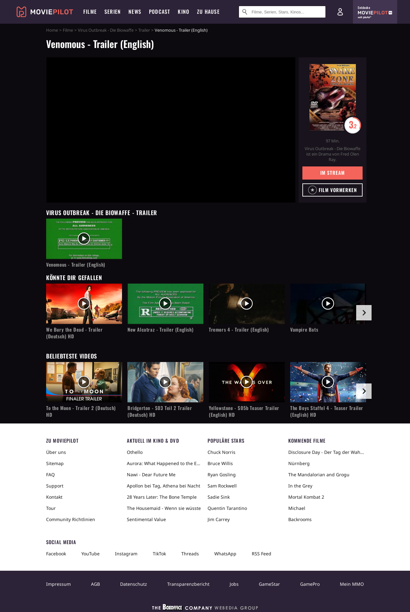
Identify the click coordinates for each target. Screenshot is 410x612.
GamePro (310, 584)
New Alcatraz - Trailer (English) (160, 329)
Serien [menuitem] (112, 11)
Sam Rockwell (222, 486)
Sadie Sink (219, 497)
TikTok (159, 554)
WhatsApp (225, 554)
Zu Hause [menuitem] (208, 11)
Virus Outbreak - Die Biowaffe (106, 30)
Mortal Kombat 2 (306, 497)
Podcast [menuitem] (159, 11)
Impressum (58, 584)
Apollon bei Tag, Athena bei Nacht (163, 486)
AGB (95, 584)
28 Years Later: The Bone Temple (162, 497)
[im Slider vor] (364, 312)
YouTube (90, 554)
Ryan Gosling (222, 474)
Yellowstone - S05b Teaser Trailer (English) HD (244, 411)
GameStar (269, 584)
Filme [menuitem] (90, 11)
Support (54, 486)
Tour (51, 508)
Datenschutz (133, 584)
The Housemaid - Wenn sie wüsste (164, 508)
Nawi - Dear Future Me (151, 474)
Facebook (56, 554)
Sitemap (55, 463)
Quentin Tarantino (227, 508)
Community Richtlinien (70, 519)
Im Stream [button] (332, 172)
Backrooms (300, 519)
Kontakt (54, 497)
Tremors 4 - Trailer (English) (239, 329)
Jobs (234, 584)
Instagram (126, 554)
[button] (332, 190)
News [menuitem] (134, 11)
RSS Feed (261, 554)
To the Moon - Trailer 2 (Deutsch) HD (81, 411)
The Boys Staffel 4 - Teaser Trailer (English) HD (326, 411)
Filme (68, 30)
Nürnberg (299, 463)
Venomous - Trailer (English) (75, 264)
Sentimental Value (146, 519)
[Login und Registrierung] (340, 12)
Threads (190, 554)
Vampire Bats (304, 329)
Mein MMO (352, 584)
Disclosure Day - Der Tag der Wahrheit (326, 452)
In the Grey (300, 486)
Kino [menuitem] (183, 11)
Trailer (144, 30)
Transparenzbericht (188, 584)
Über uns (56, 452)
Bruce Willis (220, 463)
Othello (135, 452)
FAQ (50, 474)
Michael (296, 508)
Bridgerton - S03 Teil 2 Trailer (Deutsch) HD (159, 411)
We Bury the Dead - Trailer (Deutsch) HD (74, 333)
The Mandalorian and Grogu (318, 474)
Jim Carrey (219, 519)
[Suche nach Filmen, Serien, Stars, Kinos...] (282, 12)
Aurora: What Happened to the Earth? (164, 463)
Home (52, 30)
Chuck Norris (221, 452)
